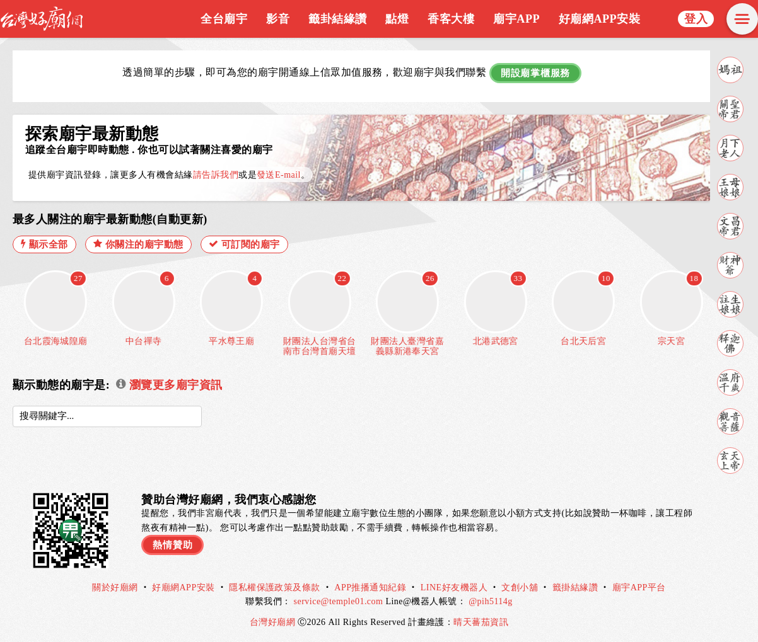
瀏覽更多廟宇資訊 (169, 385)
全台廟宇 (224, 19)
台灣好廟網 (274, 622)
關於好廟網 (114, 587)
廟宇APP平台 (639, 587)
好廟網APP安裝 (599, 19)
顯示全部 (44, 244)
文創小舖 (519, 587)
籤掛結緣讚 (575, 587)
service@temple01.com (338, 601)
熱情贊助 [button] (172, 545)
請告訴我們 (215, 175)
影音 (277, 19)
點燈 (397, 19)
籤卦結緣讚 (337, 19)
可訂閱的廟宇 (244, 244)
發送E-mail (279, 175)
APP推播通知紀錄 (370, 587)
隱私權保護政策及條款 (274, 587)
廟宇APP (516, 19)
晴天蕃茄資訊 (480, 622)
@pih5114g (491, 601)
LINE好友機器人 (454, 587)
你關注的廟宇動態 (138, 244)
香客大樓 (451, 19)
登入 (696, 19)
